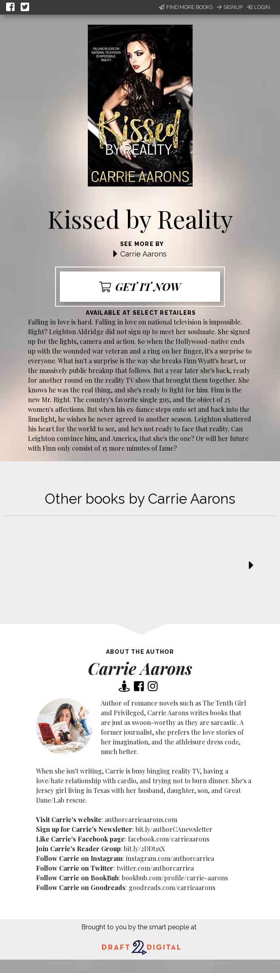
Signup (230, 7)
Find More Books (186, 7)
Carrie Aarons (143, 254)
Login (258, 7)
